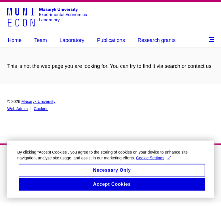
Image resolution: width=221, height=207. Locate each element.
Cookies (41, 108)
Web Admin (17, 108)
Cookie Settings (153, 162)
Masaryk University (38, 101)
